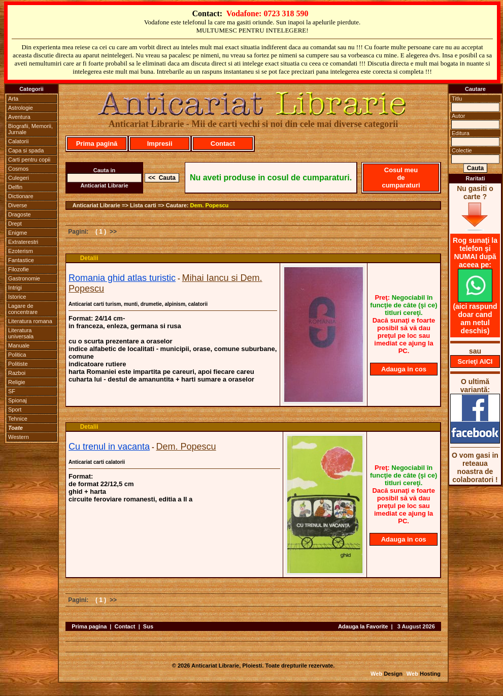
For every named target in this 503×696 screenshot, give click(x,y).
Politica (17, 355)
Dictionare (20, 196)
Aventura (19, 117)
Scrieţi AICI (475, 361)
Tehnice (17, 419)
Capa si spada (26, 150)
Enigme (17, 233)
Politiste (18, 364)
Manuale (18, 345)
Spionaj (17, 400)
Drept (15, 223)
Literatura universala (20, 333)
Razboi (16, 373)
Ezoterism (20, 251)
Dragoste (19, 214)
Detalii (89, 258)
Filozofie (18, 269)
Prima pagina (89, 626)
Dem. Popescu (209, 205)
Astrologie (20, 108)
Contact (223, 143)
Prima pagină (97, 143)
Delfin (15, 187)
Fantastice (21, 260)
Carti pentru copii (29, 159)
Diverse (17, 205)
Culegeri (18, 178)
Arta (13, 99)
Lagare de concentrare (23, 309)
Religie (16, 382)
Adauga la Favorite (363, 626)
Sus (148, 626)
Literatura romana (30, 321)
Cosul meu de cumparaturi (401, 177)
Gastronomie (24, 278)
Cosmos (18, 169)
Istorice (17, 297)
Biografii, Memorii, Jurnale (30, 129)
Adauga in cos (403, 369)
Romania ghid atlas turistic (122, 278)
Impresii (160, 143)
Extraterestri (23, 242)
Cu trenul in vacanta (109, 446)
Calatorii (18, 141)
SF (11, 391)
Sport (14, 409)
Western (18, 437)
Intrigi (15, 287)
